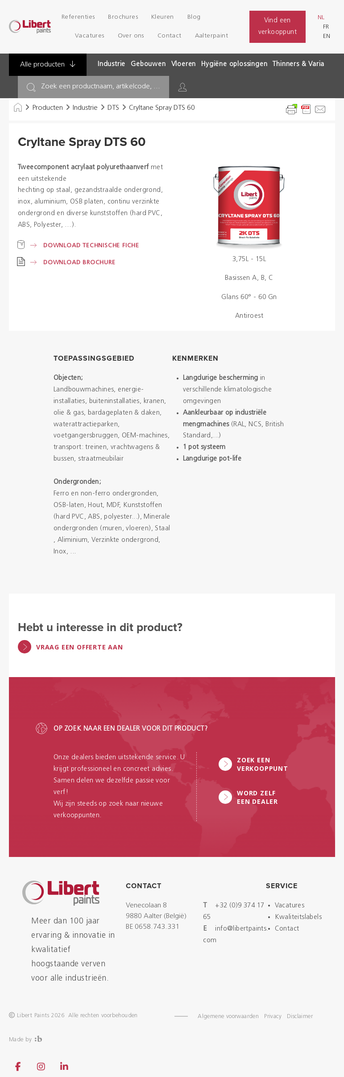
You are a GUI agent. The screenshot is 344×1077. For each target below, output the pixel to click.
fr (326, 27)
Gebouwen (148, 64)
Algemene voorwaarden (228, 1016)
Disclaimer (300, 1016)
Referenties (78, 17)
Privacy (273, 1016)
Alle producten (47, 64)
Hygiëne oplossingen (234, 64)
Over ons (131, 36)
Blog (194, 17)
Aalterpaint (211, 36)
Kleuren (162, 17)
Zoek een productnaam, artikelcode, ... (100, 86)
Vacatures (89, 36)
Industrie (111, 64)
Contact (169, 36)
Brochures (123, 17)
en (326, 36)
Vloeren (183, 64)
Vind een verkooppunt (277, 26)
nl (321, 17)
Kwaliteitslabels (298, 917)
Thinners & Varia (298, 64)
